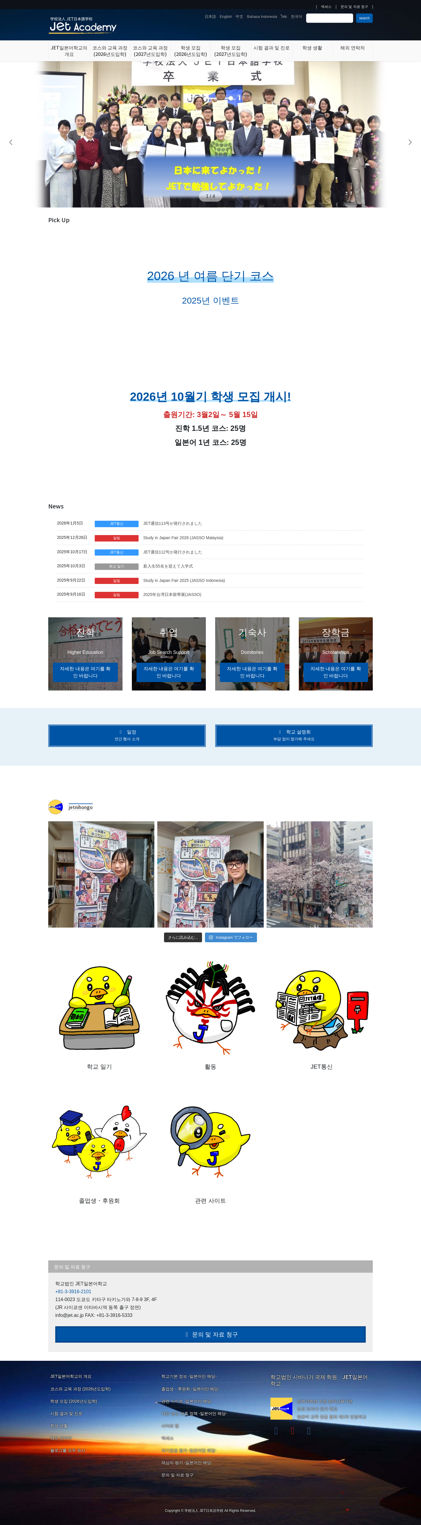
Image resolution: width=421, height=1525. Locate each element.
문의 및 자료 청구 (354, 7)
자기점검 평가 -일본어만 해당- (189, 1450)
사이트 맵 (170, 1425)
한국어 (296, 16)
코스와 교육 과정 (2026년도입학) (80, 1389)
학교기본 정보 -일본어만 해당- (189, 1376)
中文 (239, 16)
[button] (410, 142)
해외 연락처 (61, 1438)
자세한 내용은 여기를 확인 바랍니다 (85, 672)
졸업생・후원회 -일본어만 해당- (190, 1389)
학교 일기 (116, 566)
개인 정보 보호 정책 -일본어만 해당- (194, 1413)
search (364, 18)
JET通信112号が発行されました (172, 552)
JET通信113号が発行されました (172, 523)
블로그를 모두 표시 (67, 1450)
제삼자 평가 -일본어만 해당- (187, 1462)
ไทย (284, 16)
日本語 (210, 16)
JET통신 (116, 524)
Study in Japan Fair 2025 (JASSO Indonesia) (184, 580)
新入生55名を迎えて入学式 (168, 566)
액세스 (326, 7)
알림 (116, 538)
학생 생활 (59, 1425)
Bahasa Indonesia (262, 16)
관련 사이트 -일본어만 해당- (187, 1401)
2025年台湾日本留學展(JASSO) (172, 594)
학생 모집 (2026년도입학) (73, 1401)
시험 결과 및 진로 (66, 1413)
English (226, 16)
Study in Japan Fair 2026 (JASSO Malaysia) (183, 537)
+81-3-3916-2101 (73, 1291)
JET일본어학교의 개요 (71, 1376)
